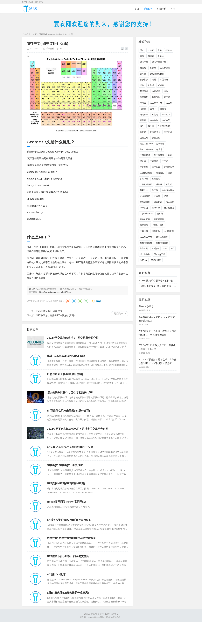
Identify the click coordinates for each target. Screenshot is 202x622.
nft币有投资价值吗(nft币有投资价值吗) (69, 519)
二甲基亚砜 (145, 155)
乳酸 (160, 50)
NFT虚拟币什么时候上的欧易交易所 (68, 556)
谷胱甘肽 (144, 79)
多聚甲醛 (144, 178)
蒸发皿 (151, 126)
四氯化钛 (156, 231)
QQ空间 (92, 301)
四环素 (151, 56)
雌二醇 (167, 97)
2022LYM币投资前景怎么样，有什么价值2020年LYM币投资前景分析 (157, 361)
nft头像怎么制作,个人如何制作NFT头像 (70, 447)
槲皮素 (159, 149)
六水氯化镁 (169, 231)
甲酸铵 (161, 56)
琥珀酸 (143, 74)
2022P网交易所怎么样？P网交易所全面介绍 (72, 337)
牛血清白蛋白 (168, 190)
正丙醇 (157, 196)
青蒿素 (143, 120)
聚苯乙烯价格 (162, 237)
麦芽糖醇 (144, 167)
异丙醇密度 (169, 167)
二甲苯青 (156, 167)
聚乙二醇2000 (146, 143)
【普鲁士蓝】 (158, 225)
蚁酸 (166, 196)
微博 (68, 301)
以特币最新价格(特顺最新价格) (65, 374)
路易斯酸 (144, 225)
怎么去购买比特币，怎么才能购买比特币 (70, 392)
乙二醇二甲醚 (146, 237)
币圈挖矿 (161, 8)
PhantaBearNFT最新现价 (49, 311)
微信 (80, 301)
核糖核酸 (154, 120)
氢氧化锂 (156, 178)
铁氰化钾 (158, 202)
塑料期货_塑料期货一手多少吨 (65, 465)
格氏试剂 (170, 202)
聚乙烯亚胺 (159, 219)
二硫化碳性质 (146, 173)
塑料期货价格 (146, 243)
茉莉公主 (144, 190)
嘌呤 (166, 91)
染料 (154, 79)
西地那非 (144, 114)
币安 (142, 50)
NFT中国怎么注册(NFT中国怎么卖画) (55, 315)
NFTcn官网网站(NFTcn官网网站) (66, 501)
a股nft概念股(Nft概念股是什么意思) (68, 592)
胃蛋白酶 (164, 79)
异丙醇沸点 (155, 132)
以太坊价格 (145, 254)
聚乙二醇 (144, 62)
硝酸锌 (169, 50)
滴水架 (160, 213)
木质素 (143, 103)
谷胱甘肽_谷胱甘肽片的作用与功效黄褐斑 (71, 538)
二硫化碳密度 (146, 184)
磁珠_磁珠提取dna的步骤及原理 (66, 356)
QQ (74, 301)
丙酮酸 (143, 109)
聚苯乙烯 (144, 248)
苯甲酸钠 (144, 91)
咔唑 (170, 155)
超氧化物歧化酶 (157, 74)
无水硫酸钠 (145, 196)
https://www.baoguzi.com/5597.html (55, 292)
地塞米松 (156, 91)
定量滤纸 (156, 138)
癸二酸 (155, 190)
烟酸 (142, 85)
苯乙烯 (151, 85)
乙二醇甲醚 (159, 155)
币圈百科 (148, 8)
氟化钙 (155, 114)
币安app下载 (159, 254)
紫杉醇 (161, 85)
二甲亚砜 (168, 132)
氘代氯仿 (144, 97)
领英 (98, 301)
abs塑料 (155, 248)
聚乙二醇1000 (146, 149)
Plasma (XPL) (146, 306)
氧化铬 (143, 132)
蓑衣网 (29, 8)
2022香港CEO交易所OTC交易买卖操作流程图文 (157, 319)
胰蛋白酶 (156, 97)
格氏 (142, 126)
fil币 (172, 248)
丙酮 (142, 56)
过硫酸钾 (154, 161)
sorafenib (156, 208)
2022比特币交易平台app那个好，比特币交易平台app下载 (171, 280)
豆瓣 (86, 301)
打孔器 (143, 161)
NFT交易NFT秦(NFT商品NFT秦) (66, 483)
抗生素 (151, 50)
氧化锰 (169, 184)
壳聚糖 (153, 68)
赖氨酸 (143, 68)
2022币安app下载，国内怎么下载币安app (162, 286)
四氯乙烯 (144, 138)
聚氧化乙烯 (145, 219)
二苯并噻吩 (165, 68)
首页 (136, 8)
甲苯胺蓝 (144, 208)
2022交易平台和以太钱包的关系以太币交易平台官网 (77, 428)
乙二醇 (169, 103)
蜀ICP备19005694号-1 (107, 614)
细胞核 (163, 109)
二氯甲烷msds (146, 213)
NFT (173, 8)
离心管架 (160, 173)
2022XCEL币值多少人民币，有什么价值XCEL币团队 (157, 347)
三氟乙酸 (144, 231)
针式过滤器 (169, 208)
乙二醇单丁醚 (156, 103)
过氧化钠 (160, 143)
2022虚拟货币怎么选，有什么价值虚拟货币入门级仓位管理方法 (157, 333)
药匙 (170, 173)
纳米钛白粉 (145, 202)
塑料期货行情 (162, 243)
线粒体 (153, 109)
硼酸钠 (159, 184)
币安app (143, 260)
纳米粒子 (166, 120)
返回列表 (118, 313)
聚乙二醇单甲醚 (159, 62)
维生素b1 (166, 114)
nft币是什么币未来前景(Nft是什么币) (68, 410)
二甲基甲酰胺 (164, 126)
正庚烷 (165, 161)
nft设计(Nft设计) (56, 574)
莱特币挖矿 (156, 260)
